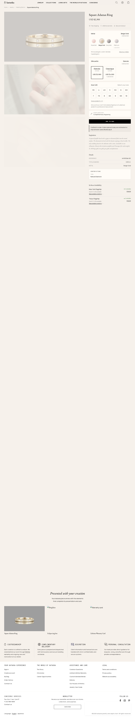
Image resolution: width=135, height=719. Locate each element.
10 (126, 96)
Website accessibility (109, 676)
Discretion (80, 645)
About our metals (124, 52)
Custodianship (14, 645)
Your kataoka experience (15, 665)
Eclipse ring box (52, 633)
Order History (8, 680)
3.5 (93, 90)
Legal (104, 665)
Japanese (20, 713)
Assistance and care (78, 665)
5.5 (115, 90)
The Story (40, 669)
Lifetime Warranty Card (98, 633)
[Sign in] (122, 2)
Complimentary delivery (48, 646)
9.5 (121, 96)
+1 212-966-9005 (9, 702)
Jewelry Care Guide (76, 687)
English (14, 713)
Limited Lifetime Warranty (78, 673)
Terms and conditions (109, 669)
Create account (9, 673)
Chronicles (40, 673)
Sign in (6, 669)
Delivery (72, 680)
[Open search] (116, 2)
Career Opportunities (44, 676)
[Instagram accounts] (125, 700)
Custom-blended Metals (78, 676)
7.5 (99, 96)
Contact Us (8, 684)
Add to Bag (110, 121)
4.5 (104, 90)
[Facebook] (120, 700)
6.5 (126, 90)
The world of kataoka (46, 665)
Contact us (8, 704)
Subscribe (67, 707)
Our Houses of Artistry (77, 684)
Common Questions (76, 669)
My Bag (6, 676)
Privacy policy (106, 673)
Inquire (129, 191)
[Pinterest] (129, 700)
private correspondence (112, 654)
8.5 (110, 96)
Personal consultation (119, 645)
